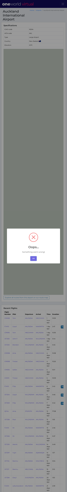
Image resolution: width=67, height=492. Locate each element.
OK (33, 258)
